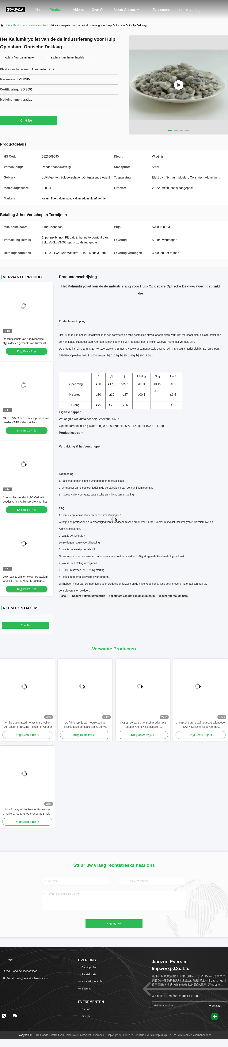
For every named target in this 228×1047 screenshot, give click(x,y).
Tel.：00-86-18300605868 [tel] (20, 971)
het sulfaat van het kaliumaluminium (132, 595)
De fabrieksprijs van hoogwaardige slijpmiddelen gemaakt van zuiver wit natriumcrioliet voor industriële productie (26, 343)
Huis (38, 10)
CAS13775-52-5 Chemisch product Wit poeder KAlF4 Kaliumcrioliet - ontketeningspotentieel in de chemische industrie (143, 725)
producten (19, 25)
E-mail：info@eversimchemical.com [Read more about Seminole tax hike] (26, 978)
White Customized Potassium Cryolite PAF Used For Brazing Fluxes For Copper (27, 724)
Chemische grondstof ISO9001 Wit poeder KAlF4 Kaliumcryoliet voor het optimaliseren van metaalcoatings (25, 501)
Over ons (99, 10)
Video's (78, 10)
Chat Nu (28, 120)
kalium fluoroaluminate (173, 595)
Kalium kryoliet (37, 25)
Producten (57, 10)
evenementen (162, 10)
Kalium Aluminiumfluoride (88, 595)
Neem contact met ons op (128, 11)
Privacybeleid (24, 1035)
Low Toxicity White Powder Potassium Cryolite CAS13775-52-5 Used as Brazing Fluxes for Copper (25, 581)
